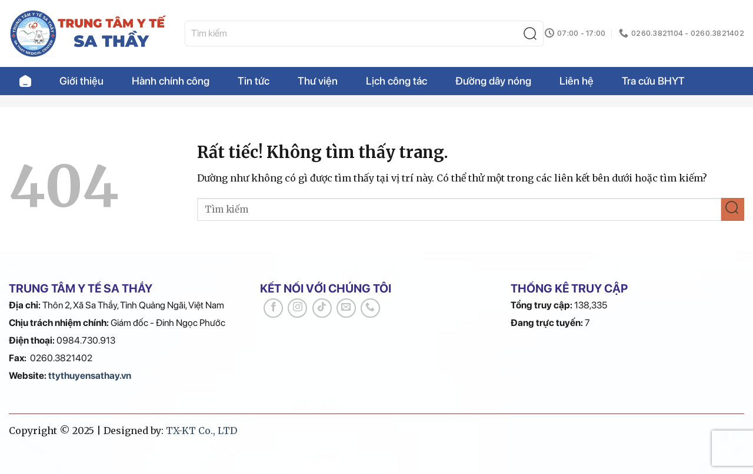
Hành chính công (170, 81)
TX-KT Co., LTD (201, 430)
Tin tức (253, 81)
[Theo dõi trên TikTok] (322, 308)
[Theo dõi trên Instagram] (297, 308)
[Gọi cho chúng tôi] (370, 308)
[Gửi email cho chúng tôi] (346, 308)
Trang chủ (25, 81)
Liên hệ (576, 81)
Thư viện (318, 81)
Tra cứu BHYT (653, 81)
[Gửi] (532, 33)
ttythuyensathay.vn (89, 375)
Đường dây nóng (493, 81)
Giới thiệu (81, 81)
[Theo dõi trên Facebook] (273, 308)
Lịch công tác (396, 81)
